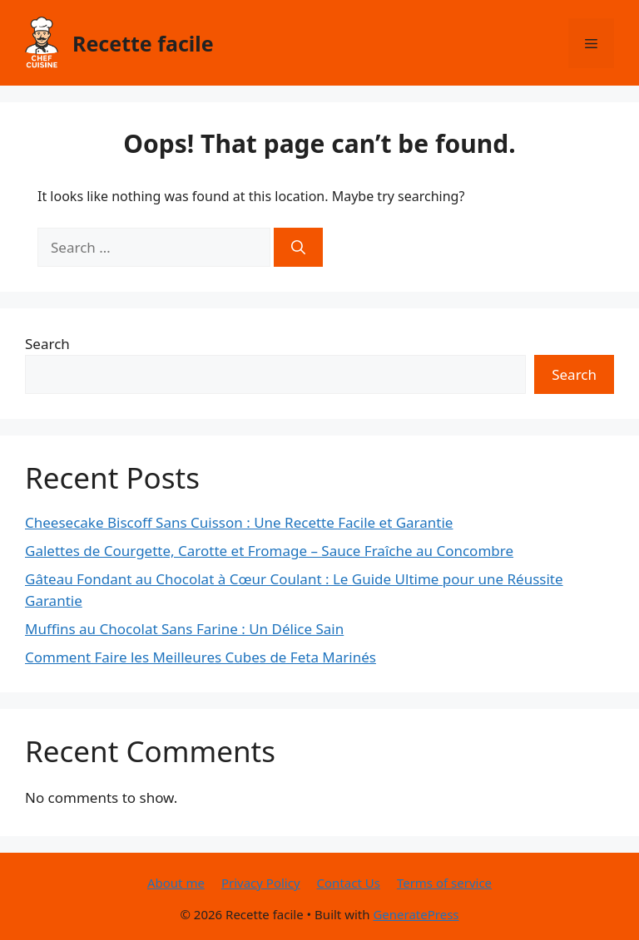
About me (176, 882)
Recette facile (143, 43)
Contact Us (348, 882)
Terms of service (444, 882)
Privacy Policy (260, 882)
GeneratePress (415, 914)
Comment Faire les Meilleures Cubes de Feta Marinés (200, 657)
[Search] (298, 248)
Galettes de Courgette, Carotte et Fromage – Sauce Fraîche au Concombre (269, 550)
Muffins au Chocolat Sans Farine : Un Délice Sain (184, 628)
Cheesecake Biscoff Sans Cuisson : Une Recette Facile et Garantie (239, 522)
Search (47, 343)
